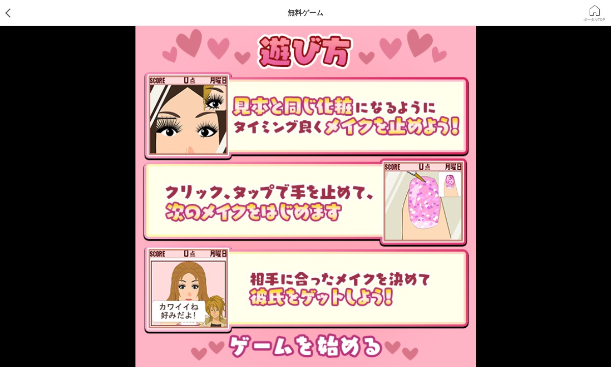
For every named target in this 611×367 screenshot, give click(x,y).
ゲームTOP (16, 12)
